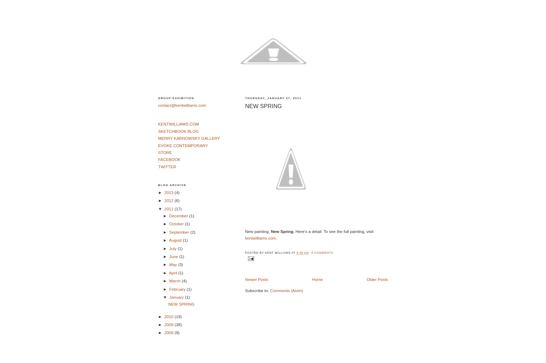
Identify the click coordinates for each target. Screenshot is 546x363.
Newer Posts (256, 279)
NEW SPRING (263, 106)
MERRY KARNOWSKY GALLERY (189, 138)
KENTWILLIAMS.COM (178, 124)
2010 (169, 316)
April (173, 273)
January (177, 297)
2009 (169, 324)
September (179, 232)
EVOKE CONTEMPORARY (183, 145)
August (176, 240)
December (179, 215)
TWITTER (167, 166)
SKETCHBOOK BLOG (178, 131)
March (175, 281)
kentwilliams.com (260, 238)
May (173, 264)
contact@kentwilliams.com (182, 105)
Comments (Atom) (286, 290)
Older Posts (377, 279)
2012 (169, 200)
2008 (169, 332)
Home (317, 279)
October (177, 223)
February (178, 289)
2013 (169, 192)
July (173, 248)
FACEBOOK (169, 159)
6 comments (322, 253)
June (174, 256)
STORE (165, 152)
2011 (169, 209)
